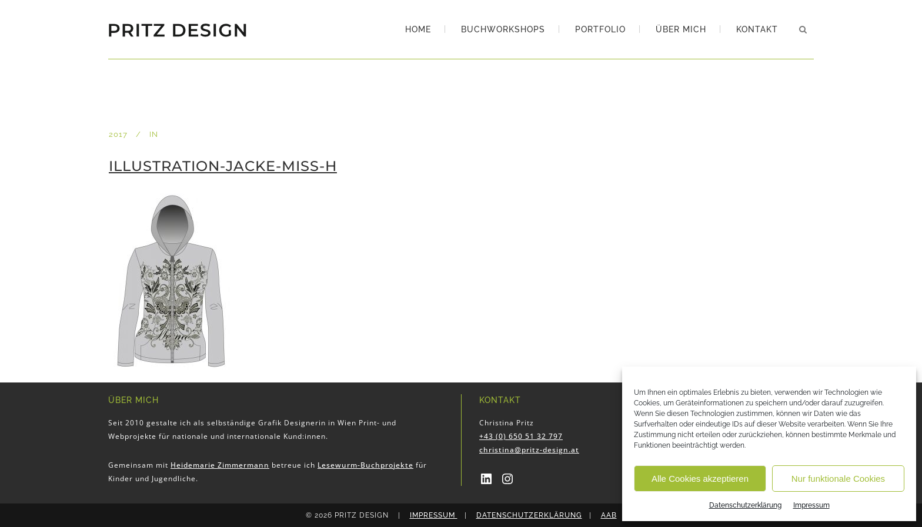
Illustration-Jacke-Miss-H (223, 165)
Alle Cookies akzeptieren (700, 479)
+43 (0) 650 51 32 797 (521, 436)
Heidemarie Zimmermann (220, 465)
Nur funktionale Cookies (838, 479)
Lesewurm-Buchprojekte (365, 465)
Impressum (811, 505)
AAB (609, 515)
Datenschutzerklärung (745, 505)
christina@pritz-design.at (529, 450)
